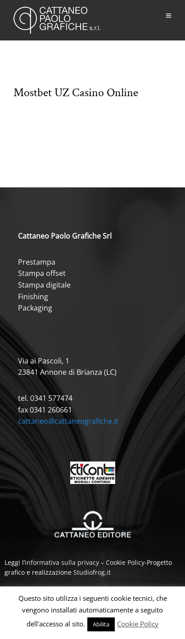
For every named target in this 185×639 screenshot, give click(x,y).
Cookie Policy (125, 562)
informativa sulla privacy (62, 562)
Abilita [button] (101, 624)
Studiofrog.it (92, 572)
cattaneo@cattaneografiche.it (68, 421)
